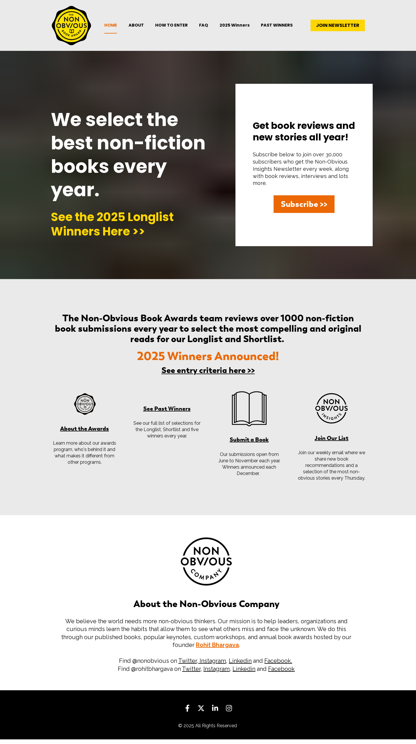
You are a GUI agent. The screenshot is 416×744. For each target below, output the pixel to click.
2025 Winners (235, 27)
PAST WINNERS (277, 27)
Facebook (281, 673)
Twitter (187, 665)
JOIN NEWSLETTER (337, 27)
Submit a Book (249, 444)
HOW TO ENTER (171, 27)
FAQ (203, 27)
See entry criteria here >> (208, 375)
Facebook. (278, 665)
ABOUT (136, 27)
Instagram (212, 665)
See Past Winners (167, 413)
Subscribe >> (304, 209)
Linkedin (240, 665)
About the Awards (84, 433)
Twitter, (192, 673)
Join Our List (331, 442)
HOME (110, 27)
